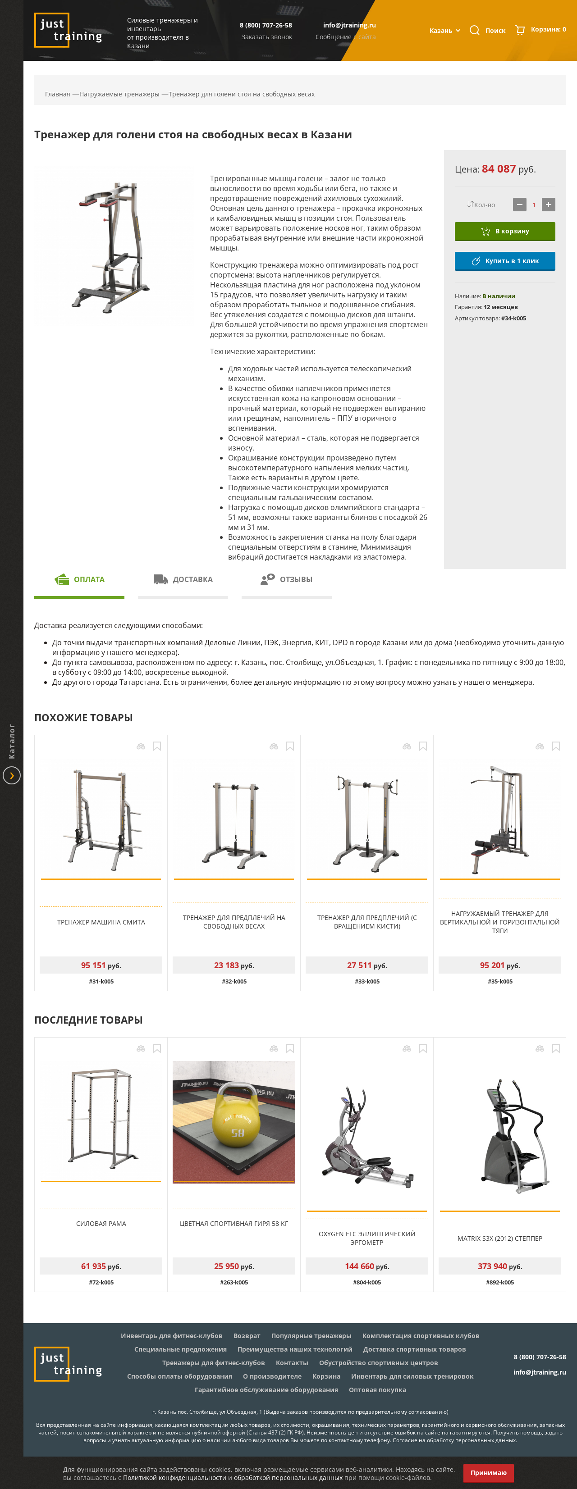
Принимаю (489, 1472)
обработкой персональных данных (288, 1477)
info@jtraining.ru (349, 25)
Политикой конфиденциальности (174, 1477)
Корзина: (548, 30)
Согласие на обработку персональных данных (454, 1440)
